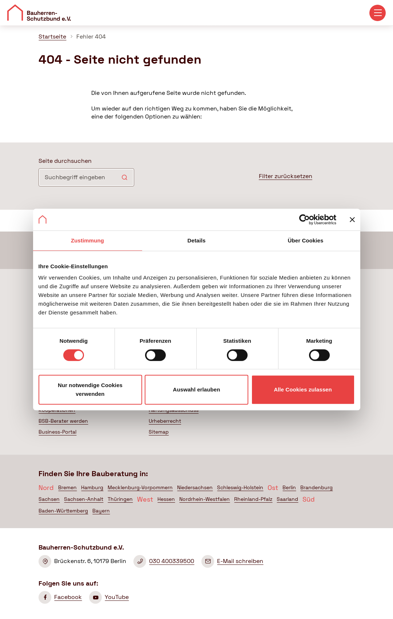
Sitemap (159, 432)
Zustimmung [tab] (87, 240)
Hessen (166, 499)
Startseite (52, 36)
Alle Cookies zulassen (303, 389)
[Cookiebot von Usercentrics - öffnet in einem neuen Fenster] (304, 219)
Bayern (101, 510)
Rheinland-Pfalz (253, 499)
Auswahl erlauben (196, 389)
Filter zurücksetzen (285, 176)
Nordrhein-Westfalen (204, 499)
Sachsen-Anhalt (83, 499)
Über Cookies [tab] (306, 240)
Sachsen (49, 499)
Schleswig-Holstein (240, 487)
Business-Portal (57, 432)
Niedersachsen (195, 487)
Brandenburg (316, 487)
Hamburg (92, 487)
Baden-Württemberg (63, 510)
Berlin (289, 487)
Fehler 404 (91, 36)
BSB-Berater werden (63, 421)
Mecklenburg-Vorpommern (140, 487)
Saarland (287, 499)
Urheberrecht (165, 421)
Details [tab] (197, 240)
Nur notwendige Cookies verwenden (90, 389)
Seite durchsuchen (65, 161)
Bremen (67, 487)
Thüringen (120, 499)
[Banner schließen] (352, 219)
